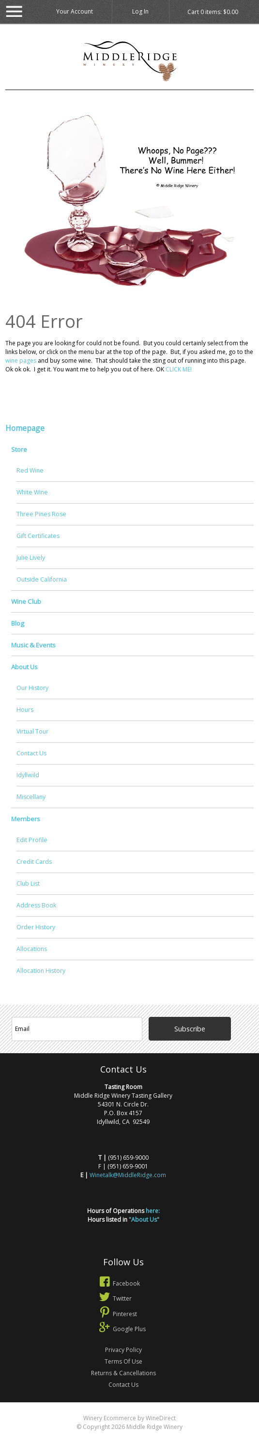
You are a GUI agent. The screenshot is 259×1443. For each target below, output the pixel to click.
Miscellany (31, 797)
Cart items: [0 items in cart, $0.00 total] (212, 12)
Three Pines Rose (41, 514)
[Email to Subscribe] (77, 1029)
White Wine (32, 492)
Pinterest (117, 1314)
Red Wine (30, 470)
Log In (140, 11)
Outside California (41, 579)
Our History (32, 688)
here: (153, 1211)
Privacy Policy (123, 1350)
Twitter (114, 1298)
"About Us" (144, 1219)
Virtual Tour (32, 731)
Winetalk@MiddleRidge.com (128, 1175)
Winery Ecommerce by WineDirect (129, 1418)
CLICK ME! (179, 369)
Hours (24, 710)
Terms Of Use (123, 1361)
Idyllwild (27, 775)
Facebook (118, 1283)
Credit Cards (34, 862)
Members (25, 818)
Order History (35, 927)
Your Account (74, 11)
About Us (24, 666)
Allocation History (40, 971)
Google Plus (121, 1329)
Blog (17, 623)
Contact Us (31, 753)
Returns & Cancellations (123, 1373)
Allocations (31, 949)
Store (19, 449)
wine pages (20, 360)
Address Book (36, 905)
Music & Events (33, 645)
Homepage (25, 428)
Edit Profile (31, 840)
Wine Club (26, 601)
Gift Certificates (38, 536)
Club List (28, 883)
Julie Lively (30, 557)
